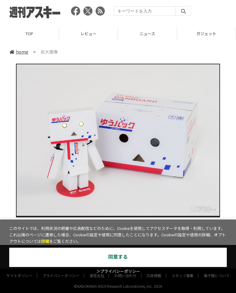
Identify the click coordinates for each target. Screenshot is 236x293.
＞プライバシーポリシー (118, 271)
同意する (118, 257)
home (19, 52)
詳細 (45, 241)
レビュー (88, 33)
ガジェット (206, 33)
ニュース (147, 33)
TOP (29, 33)
